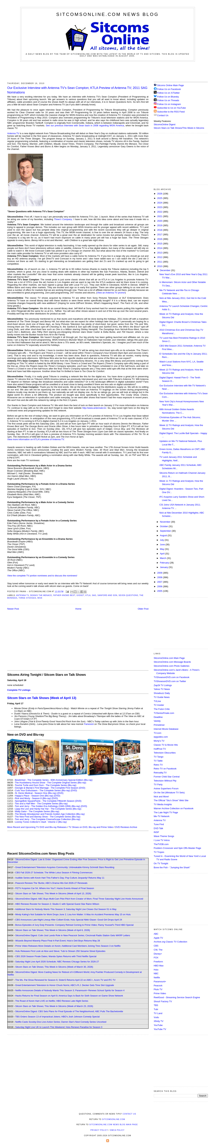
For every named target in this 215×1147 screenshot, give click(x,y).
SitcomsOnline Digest (164, 124)
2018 (160, 230)
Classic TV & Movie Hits (166, 745)
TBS (156, 1005)
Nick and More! (161, 796)
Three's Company (63, 219)
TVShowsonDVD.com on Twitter (170, 681)
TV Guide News (162, 697)
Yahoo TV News (162, 689)
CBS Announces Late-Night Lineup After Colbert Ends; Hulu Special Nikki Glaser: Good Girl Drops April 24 (68, 919)
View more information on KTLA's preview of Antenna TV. (36, 439)
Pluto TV (158, 989)
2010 (160, 266)
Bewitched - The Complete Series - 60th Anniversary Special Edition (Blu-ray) (54, 780)
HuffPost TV (160, 749)
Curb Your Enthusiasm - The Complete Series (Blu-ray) (42, 790)
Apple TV (158, 938)
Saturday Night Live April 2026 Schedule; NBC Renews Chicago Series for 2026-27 (57, 961)
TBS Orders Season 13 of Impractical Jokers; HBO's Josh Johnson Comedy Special (57, 1016)
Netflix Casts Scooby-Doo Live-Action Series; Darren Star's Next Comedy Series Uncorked (60, 1022)
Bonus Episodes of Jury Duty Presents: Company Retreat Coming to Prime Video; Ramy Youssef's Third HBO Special (74, 925)
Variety (157, 721)
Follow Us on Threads (168, 100)
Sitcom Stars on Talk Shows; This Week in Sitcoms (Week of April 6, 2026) (52, 930)
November (165, 521)
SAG (94, 595)
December (165, 270)
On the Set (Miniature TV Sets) (169, 792)
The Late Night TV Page (166, 812)
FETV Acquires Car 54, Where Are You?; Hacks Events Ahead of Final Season (54, 888)
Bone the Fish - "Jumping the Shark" (172, 867)
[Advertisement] (107, 71)
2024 (160, 202)
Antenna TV (13, 133)
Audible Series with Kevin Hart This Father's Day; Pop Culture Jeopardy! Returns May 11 (59, 877)
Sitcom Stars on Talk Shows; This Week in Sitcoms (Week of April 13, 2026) (53, 893)
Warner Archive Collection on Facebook (174, 808)
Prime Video (160, 993)
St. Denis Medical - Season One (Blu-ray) (35, 793)
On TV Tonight (161, 863)
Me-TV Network (161, 816)
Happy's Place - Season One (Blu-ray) (34, 795)
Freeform (158, 961)
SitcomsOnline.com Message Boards (172, 662)
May (162, 549)
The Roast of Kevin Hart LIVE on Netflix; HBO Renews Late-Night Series (51, 1001)
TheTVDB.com (161, 844)
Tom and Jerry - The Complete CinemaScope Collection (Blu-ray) (47, 819)
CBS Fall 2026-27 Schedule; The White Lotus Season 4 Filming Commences (54, 872)
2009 (160, 572)
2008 (160, 577)
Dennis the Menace (41, 595)
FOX (156, 957)
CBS (156, 945)
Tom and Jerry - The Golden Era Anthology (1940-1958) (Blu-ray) (47, 806)
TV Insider (159, 705)
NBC (156, 973)
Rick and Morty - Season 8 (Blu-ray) (33, 798)
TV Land (158, 1013)
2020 (160, 221)
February (165, 562)
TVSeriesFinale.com (164, 713)
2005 (160, 591)
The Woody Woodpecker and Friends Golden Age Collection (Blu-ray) (50, 814)
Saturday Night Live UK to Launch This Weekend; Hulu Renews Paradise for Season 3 (58, 1027)
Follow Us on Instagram (169, 104)
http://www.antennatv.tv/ (94, 408)
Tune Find (159, 824)
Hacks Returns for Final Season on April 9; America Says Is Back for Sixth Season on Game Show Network (69, 995)
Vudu (156, 1017)
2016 (160, 239)
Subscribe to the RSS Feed (171, 111)
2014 (160, 248)
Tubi (156, 1009)
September (166, 531)
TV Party (158, 784)
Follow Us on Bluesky (168, 96)
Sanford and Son (107, 595)
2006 (160, 586)
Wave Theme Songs (164, 836)
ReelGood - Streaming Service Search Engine (177, 997)
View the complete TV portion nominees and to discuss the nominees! (42, 575)
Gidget (80, 595)
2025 (160, 198)
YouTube (158, 1025)
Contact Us (161, 115)
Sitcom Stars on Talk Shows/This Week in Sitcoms (179, 128)
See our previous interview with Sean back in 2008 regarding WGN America (85, 125)
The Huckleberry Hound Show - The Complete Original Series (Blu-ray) (50, 782)
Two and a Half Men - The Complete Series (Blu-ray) (41, 803)
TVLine (157, 701)
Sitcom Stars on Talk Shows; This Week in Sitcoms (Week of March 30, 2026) (54, 967)
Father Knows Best (64, 595)
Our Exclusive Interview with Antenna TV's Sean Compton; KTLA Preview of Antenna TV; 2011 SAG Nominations (77, 90)
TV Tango (158, 756)
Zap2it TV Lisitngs (163, 685)
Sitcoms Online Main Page (169, 85)
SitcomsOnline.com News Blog (107, 14)
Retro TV (158, 764)
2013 (160, 252)
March (163, 558)
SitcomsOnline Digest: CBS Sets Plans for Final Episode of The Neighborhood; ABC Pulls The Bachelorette (69, 1011)
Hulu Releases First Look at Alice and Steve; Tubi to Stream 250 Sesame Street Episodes (60, 951)
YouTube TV (160, 1029)
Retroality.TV (160, 772)
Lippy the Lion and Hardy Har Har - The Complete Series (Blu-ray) (48, 808)
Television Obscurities (165, 752)
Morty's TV (159, 741)
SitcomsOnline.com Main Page (169, 658)
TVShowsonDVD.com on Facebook (171, 677)
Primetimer (159, 725)
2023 (160, 207)
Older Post (143, 608)
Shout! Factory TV (163, 1001)
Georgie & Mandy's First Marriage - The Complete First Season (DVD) (50, 787)
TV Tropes (159, 852)
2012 (160, 257)
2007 (160, 582)
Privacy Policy (99, 1130)
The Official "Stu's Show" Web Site (171, 800)
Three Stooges (27, 598)
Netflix (157, 977)
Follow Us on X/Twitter (168, 93)
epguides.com (161, 736)
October (164, 526)
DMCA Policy (117, 1130)
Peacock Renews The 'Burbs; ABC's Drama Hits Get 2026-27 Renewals (51, 883)
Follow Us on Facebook (169, 89)
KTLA (87, 595)
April (162, 553)
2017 (160, 234)
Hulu (156, 969)
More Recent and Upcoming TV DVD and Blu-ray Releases (37, 827)
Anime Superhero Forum (166, 788)
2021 (160, 216)
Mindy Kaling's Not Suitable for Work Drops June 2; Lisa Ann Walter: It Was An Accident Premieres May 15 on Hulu (73, 914)
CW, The (158, 949)
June (162, 544)
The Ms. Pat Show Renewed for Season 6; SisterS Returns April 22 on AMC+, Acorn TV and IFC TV (65, 980)
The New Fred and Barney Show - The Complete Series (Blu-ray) (47, 816)
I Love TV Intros (162, 840)
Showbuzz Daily (162, 693)
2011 (160, 261)
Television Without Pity (165, 780)
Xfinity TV (158, 1021)
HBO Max (159, 965)
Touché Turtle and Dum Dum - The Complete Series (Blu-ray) (45, 785)
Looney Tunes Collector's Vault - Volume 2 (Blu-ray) (41, 822)
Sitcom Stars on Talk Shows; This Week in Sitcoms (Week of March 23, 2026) (54, 1006)
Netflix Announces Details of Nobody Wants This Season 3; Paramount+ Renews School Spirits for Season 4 (70, 990)
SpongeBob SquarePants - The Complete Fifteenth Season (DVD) (48, 801)
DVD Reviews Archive (126, 827)
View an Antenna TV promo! (111, 292)
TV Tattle (158, 760)
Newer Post (13, 608)
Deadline (158, 717)
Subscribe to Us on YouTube (171, 108)
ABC (156, 934)
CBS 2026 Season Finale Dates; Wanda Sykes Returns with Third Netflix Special (55, 956)
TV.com (157, 733)
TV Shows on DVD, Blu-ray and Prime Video (91, 827)
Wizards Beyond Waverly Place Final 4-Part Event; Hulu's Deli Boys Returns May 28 (57, 940)
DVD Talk (158, 828)
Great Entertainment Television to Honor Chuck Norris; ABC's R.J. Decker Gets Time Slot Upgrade (64, 985)
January (164, 567)
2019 (160, 225)
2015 (160, 243)
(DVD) (74, 790)
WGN (39, 598)
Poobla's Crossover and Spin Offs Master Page (177, 848)
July (162, 540)
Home (78, 608)
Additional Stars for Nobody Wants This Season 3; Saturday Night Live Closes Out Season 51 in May (65, 909)
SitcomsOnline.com (113, 1119)
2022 (160, 211)
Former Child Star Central (167, 776)
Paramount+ (160, 981)
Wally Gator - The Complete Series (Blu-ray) (37, 811)
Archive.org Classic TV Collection (170, 941)
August (164, 535)
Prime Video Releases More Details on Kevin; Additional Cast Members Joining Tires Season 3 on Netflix (68, 946)
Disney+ (158, 953)
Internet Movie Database (166, 729)
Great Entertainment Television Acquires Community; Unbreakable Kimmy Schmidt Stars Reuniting (64, 867)
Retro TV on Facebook (165, 768)
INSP (156, 832)
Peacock (158, 985)
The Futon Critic (162, 709)
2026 (160, 193)
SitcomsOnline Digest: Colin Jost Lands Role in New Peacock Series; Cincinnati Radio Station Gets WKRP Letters (72, 935)
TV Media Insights (163, 804)
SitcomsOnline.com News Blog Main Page (113, 1125)
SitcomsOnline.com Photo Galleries (171, 666)
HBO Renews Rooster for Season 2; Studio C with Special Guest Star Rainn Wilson (57, 904)
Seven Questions (128, 595)
